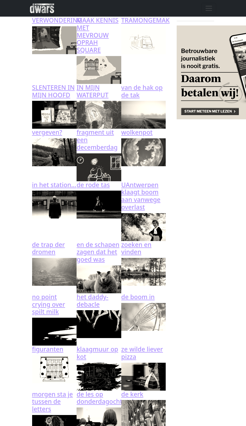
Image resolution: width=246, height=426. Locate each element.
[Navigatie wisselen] (208, 8)
